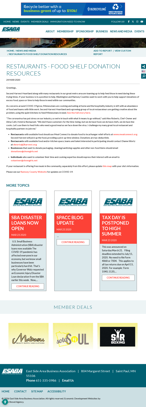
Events (25, 21)
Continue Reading (27, 286)
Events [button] (139, 31)
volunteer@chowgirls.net (24, 160)
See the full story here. (79, 112)
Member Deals (39, 21)
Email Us (68, 380)
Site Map (37, 391)
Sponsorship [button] (85, 31)
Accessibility (56, 391)
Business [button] (102, 31)
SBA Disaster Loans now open (26, 223)
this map (107, 166)
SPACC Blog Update (70, 220)
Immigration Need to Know (67, 21)
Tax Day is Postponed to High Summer (115, 226)
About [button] (50, 31)
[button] (25, 9)
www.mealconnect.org (125, 134)
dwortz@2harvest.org (25, 144)
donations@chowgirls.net (24, 151)
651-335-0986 (46, 380)
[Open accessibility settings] (5, 402)
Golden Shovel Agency (12, 401)
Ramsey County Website (34, 171)
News (15, 21)
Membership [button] (65, 31)
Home (7, 21)
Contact (20, 391)
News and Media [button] (121, 31)
